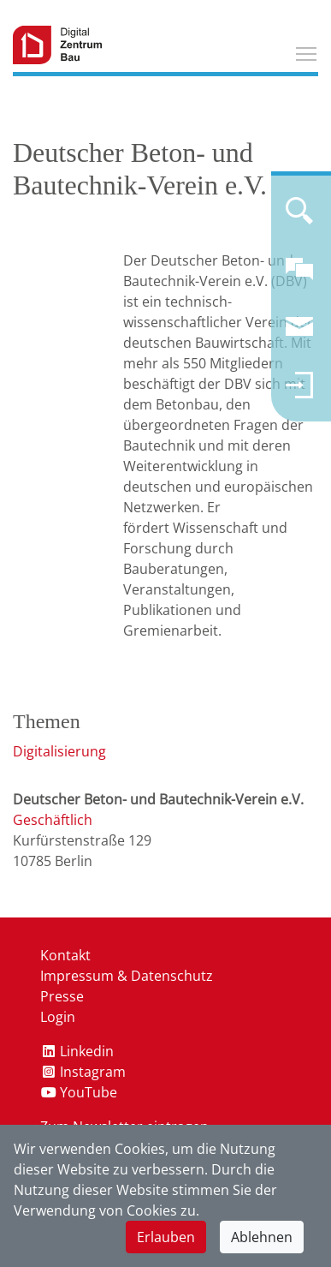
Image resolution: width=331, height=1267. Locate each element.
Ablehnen (262, 1237)
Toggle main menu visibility (307, 51)
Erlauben (166, 1237)
